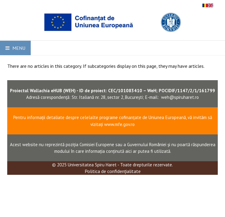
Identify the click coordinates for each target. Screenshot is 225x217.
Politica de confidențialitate (113, 171)
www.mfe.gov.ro (119, 124)
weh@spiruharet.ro (180, 97)
